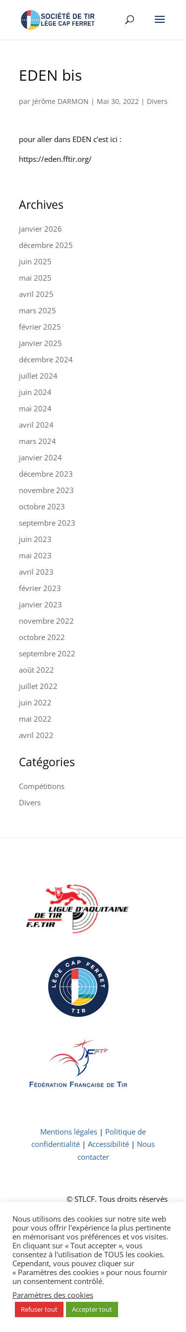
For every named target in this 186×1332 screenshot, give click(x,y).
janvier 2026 (40, 229)
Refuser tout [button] (39, 1309)
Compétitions (41, 786)
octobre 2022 (42, 637)
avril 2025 (36, 294)
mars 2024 (37, 441)
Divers (157, 101)
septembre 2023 (47, 523)
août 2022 (36, 670)
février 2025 (40, 327)
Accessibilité (108, 1144)
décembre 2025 (46, 245)
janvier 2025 (40, 343)
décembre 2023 (46, 474)
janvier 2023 (40, 604)
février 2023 (40, 588)
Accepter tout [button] (92, 1309)
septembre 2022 (47, 653)
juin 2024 (35, 392)
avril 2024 (36, 425)
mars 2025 (37, 310)
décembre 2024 (46, 359)
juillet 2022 (38, 686)
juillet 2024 (38, 376)
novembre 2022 (46, 621)
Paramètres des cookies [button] (52, 1294)
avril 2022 (36, 735)
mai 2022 (35, 719)
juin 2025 (35, 261)
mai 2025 (35, 278)
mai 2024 (35, 408)
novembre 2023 (46, 490)
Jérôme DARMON (60, 101)
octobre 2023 (42, 506)
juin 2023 (35, 539)
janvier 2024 (40, 457)
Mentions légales (68, 1131)
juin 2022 (35, 702)
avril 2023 (36, 572)
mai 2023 (35, 555)
